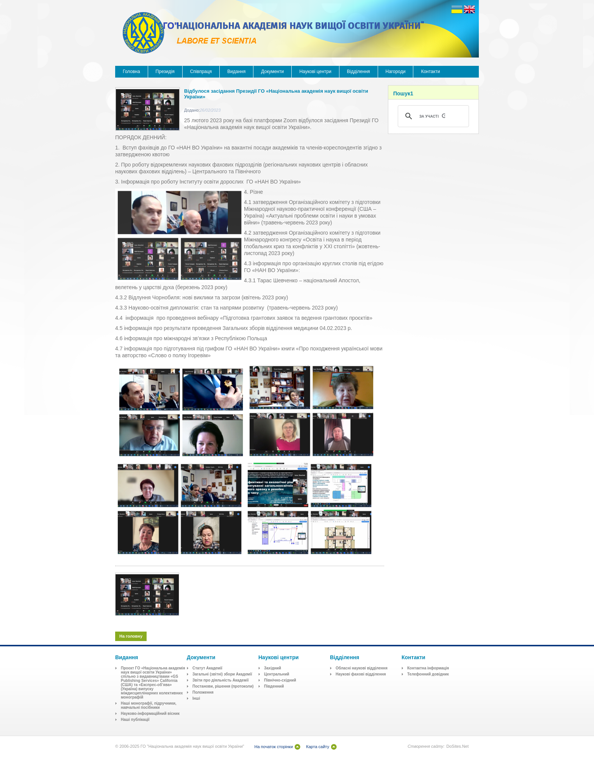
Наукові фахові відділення (361, 674)
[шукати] (432, 116)
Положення (203, 692)
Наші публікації (135, 719)
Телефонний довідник (428, 674)
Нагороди (396, 71)
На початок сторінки (273, 746)
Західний (272, 668)
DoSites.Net (457, 746)
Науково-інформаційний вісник (150, 713)
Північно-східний (280, 680)
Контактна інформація (428, 668)
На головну (130, 636)
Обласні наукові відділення (362, 668)
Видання (236, 71)
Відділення (358, 71)
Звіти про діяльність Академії (220, 680)
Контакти (430, 71)
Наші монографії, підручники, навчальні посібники (149, 705)
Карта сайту (317, 746)
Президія (165, 71)
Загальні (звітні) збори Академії (222, 674)
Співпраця (201, 71)
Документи (272, 71)
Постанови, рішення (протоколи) (222, 686)
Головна (131, 71)
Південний (274, 686)
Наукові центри (315, 71)
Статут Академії (207, 668)
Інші (196, 698)
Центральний (276, 674)
